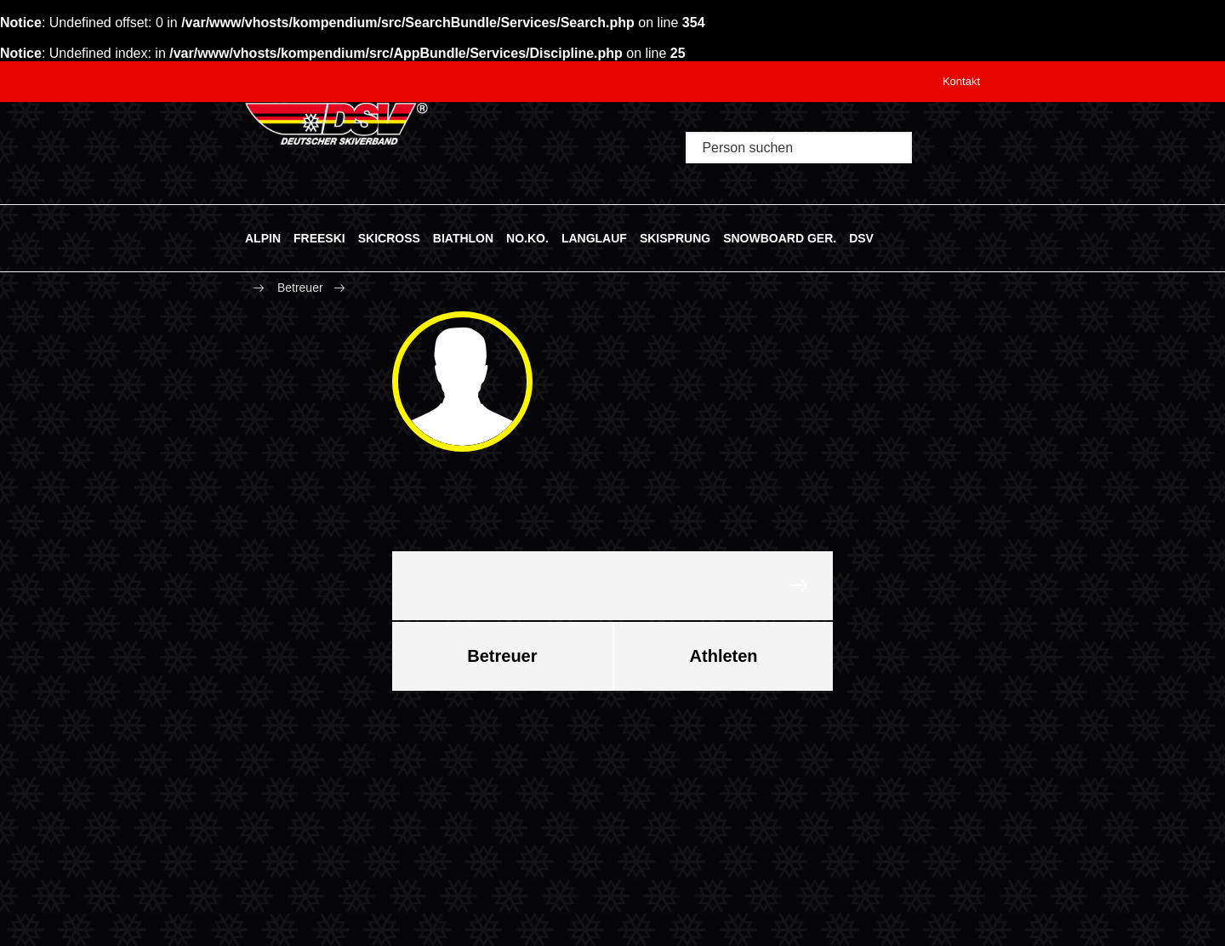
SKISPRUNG (675, 237)
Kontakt (961, 81)
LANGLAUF (594, 237)
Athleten (724, 656)
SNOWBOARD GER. (779, 237)
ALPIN (263, 237)
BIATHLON (463, 237)
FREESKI (319, 237)
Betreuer (300, 287)
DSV (861, 237)
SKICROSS (389, 237)
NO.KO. (527, 237)
